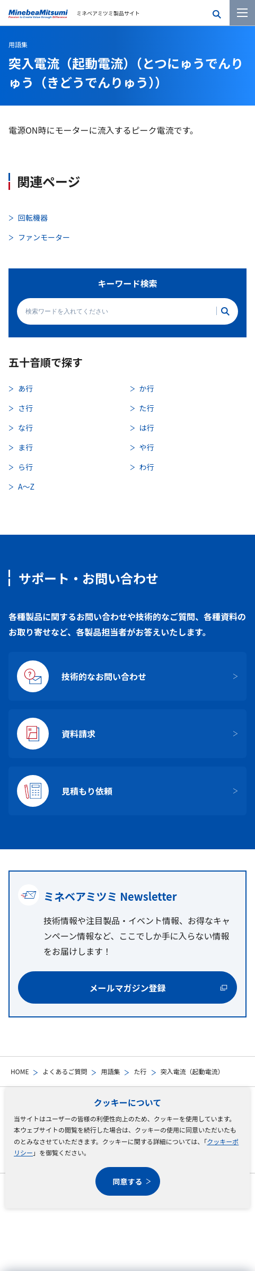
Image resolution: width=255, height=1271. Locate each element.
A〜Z (26, 486)
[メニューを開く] (242, 12)
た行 (140, 1071)
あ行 (25, 388)
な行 (25, 427)
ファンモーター (44, 237)
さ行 (25, 408)
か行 (146, 388)
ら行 (25, 467)
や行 (146, 447)
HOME (20, 1071)
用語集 (110, 1071)
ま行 (25, 447)
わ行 (146, 467)
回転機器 (33, 217)
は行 (146, 427)
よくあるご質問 (64, 1071)
